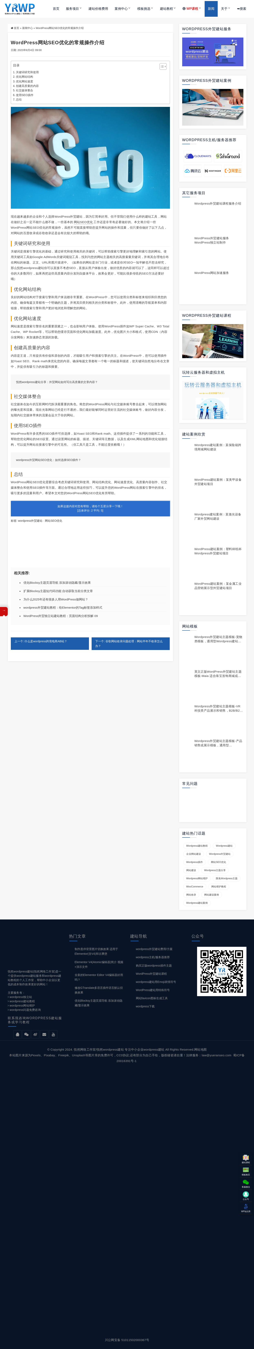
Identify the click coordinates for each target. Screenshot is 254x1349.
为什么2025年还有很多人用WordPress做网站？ (55, 599)
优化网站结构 (24, 76)
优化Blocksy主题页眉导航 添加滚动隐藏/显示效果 (57, 582)
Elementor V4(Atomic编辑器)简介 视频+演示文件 (99, 964)
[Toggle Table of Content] (161, 66)
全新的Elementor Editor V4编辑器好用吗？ (99, 977)
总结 (19, 99)
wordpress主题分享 (215, 870)
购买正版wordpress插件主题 (154, 965)
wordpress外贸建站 (30, 520)
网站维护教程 (218, 886)
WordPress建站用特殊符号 (153, 990)
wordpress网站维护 (197, 878)
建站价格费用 (98, 8)
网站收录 (191, 894)
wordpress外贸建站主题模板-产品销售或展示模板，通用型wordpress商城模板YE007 (218, 745)
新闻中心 (27, 28)
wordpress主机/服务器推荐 (153, 957)
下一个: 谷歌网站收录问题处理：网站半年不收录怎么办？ (129, 644)
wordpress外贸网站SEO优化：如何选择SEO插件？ (48, 460)
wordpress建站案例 (197, 903)
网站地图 (200, 1049)
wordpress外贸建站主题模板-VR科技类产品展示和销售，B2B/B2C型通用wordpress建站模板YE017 (218, 710)
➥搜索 (241, 8)
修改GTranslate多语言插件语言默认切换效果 (99, 990)
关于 (224, 8)
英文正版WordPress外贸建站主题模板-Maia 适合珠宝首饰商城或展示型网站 (218, 676)
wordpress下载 (145, 1006)
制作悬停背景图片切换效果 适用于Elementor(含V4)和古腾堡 (96, 951)
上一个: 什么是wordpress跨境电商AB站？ (40, 641)
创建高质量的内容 (27, 85)
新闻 (211, 8)
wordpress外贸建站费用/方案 (154, 949)
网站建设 (191, 870)
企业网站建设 (193, 854)
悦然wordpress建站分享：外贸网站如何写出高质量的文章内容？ (57, 382)
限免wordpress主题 (226, 878)
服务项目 (72, 8)
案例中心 (121, 8)
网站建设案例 (211, 894)
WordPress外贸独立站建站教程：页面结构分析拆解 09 (60, 616)
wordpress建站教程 (197, 845)
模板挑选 (143, 8)
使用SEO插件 (24, 95)
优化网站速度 (24, 81)
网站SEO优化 (83, 222)
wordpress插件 (194, 862)
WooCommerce (194, 886)
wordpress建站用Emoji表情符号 (156, 982)
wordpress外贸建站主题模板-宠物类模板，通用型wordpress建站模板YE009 (218, 641)
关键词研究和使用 (27, 72)
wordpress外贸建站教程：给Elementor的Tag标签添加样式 (62, 607)
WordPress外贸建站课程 (151, 973)
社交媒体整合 (24, 90)
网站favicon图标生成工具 (152, 998)
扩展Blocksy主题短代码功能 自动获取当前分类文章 (58, 591)
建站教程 (166, 8)
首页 (56, 8)
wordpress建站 (224, 845)
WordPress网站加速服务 (211, 273)
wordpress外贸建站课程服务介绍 (217, 203)
